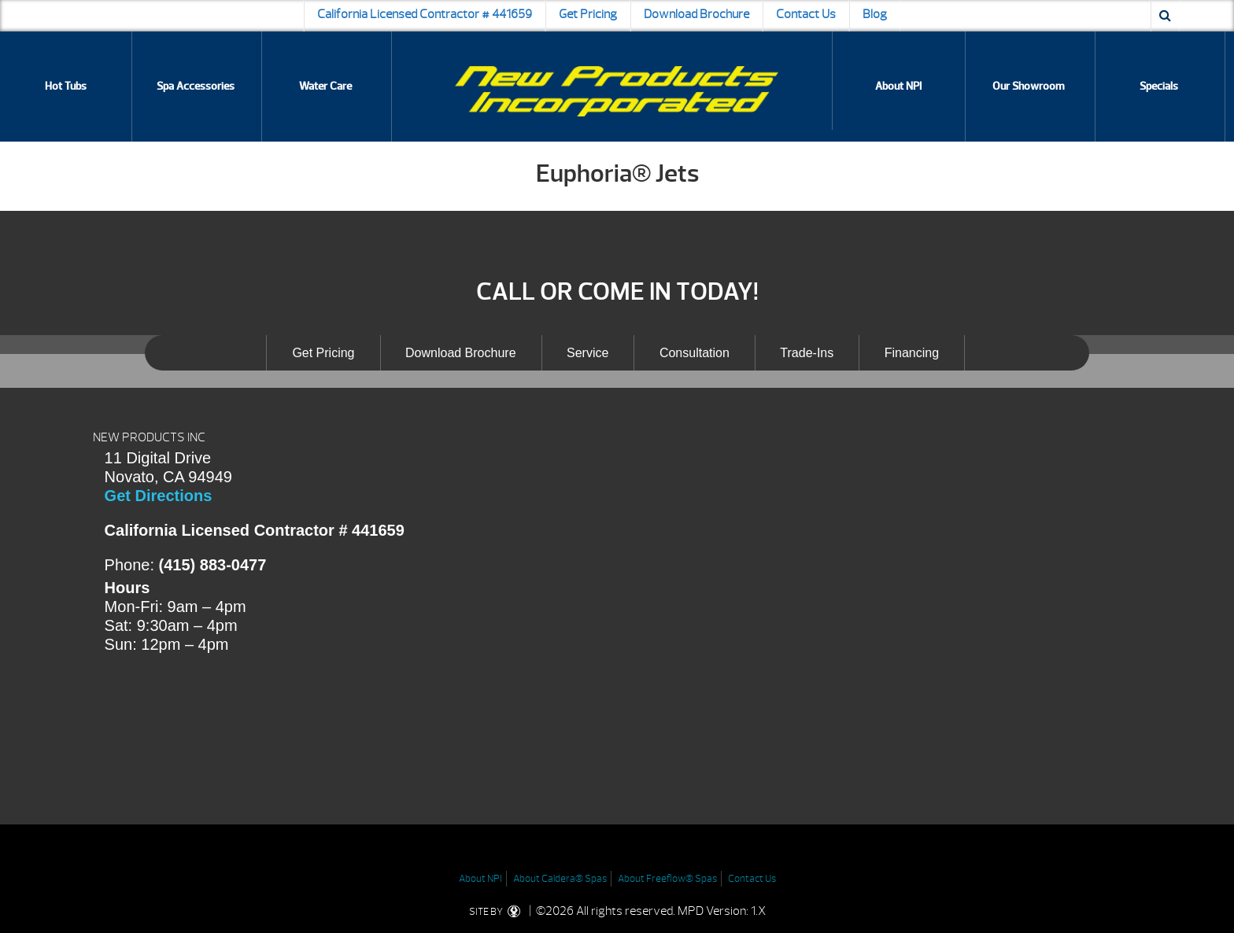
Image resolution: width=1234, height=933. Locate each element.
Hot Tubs (66, 86)
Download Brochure (696, 14)
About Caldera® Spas (560, 878)
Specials (1159, 86)
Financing (912, 353)
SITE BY (497, 911)
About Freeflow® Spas (667, 878)
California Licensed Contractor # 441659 (424, 14)
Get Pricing (588, 14)
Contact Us (806, 14)
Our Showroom (1028, 86)
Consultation (694, 353)
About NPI (898, 86)
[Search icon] (1165, 15)
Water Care (325, 86)
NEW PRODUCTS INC (149, 437)
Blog (875, 14)
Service (587, 353)
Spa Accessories (196, 86)
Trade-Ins (806, 353)
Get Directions (158, 495)
